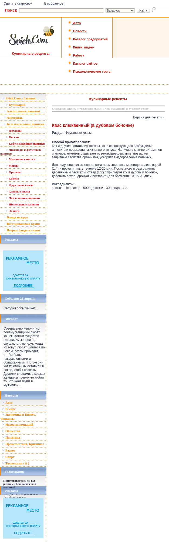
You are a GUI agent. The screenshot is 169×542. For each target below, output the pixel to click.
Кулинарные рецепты (64, 108)
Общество (11, 431)
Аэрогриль (13, 118)
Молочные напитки (20, 159)
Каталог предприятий (88, 39)
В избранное (53, 3)
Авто (74, 23)
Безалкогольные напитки (24, 124)
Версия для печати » (148, 117)
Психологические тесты (89, 72)
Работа (76, 55)
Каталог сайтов (82, 63)
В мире (9, 409)
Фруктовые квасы (19, 185)
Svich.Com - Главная (19, 98)
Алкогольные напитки (22, 111)
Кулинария (15, 105)
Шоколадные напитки (22, 204)
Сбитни (12, 178)
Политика (11, 437)
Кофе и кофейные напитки (25, 143)
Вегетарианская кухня (22, 224)
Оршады (13, 172)
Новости (77, 31)
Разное (8, 450)
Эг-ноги (12, 210)
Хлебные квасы (18, 191)
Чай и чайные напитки (23, 198)
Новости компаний (17, 424)
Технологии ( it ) (15, 463)
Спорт (8, 457)
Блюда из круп (16, 217)
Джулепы (14, 130)
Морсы (12, 165)
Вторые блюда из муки (22, 230)
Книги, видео (81, 47)
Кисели (12, 137)
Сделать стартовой (18, 3)
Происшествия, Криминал (23, 444)
